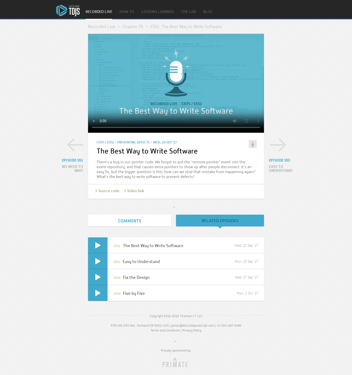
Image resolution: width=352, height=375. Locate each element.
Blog (208, 12)
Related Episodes (220, 221)
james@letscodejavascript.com (192, 325)
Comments (129, 221)
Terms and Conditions (165, 330)
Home (68, 10)
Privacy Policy (192, 330)
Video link (135, 190)
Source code (108, 190)
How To (127, 12)
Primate (176, 362)
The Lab (188, 12)
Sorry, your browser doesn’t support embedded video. (176, 83)
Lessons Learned (158, 12)
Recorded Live (99, 12)
